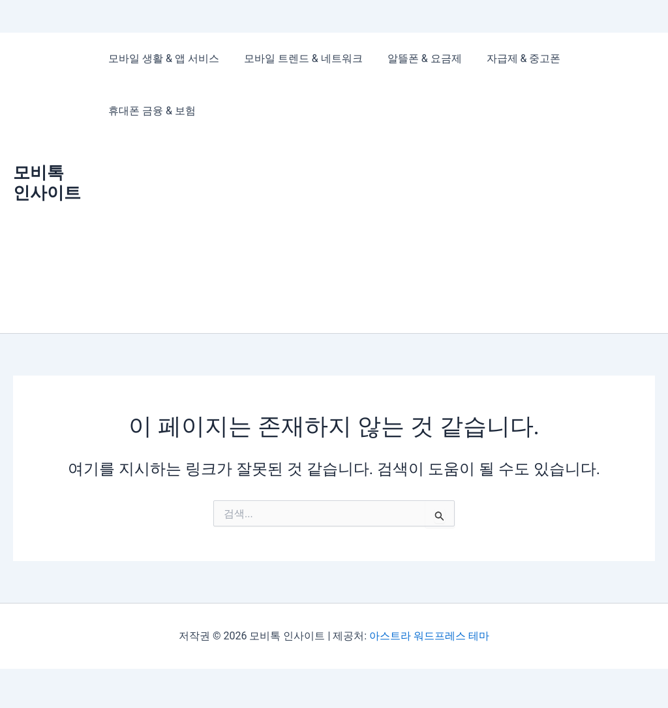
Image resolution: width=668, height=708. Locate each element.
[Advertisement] (376, 235)
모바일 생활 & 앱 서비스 (161, 58)
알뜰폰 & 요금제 (415, 58)
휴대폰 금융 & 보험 (150, 111)
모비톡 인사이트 (47, 182)
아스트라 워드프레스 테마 (429, 636)
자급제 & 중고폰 (510, 58)
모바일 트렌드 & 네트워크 (297, 58)
